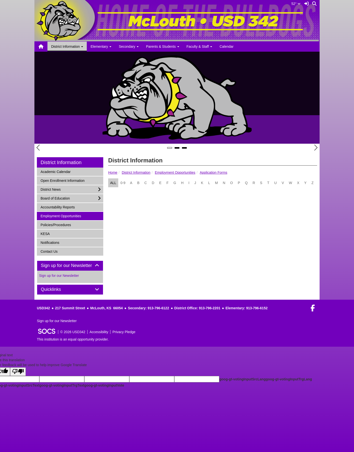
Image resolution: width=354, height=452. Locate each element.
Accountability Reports (57, 206)
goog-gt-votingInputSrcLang (242, 379)
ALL (113, 183)
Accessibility (98, 332)
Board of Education (55, 198)
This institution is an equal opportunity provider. (73, 339)
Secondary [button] (129, 46)
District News (50, 189)
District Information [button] (67, 46)
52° (295, 4)
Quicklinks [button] (56, 289)
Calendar (227, 46)
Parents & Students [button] (162, 46)
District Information (136, 172)
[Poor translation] (18, 371)
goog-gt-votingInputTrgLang (289, 379)
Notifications (49, 242)
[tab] (70, 266)
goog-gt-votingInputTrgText (61, 385)
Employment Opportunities (175, 172)
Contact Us (49, 251)
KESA (47, 233)
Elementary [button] (100, 46)
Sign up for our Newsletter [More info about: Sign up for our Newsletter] (59, 276)
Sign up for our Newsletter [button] (70, 265)
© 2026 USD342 (72, 332)
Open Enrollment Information (62, 180)
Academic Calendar (55, 171)
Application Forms (213, 172)
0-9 (122, 183)
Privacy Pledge (123, 332)
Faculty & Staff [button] (199, 46)
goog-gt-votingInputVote (104, 385)
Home (112, 172)
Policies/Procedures (55, 224)
